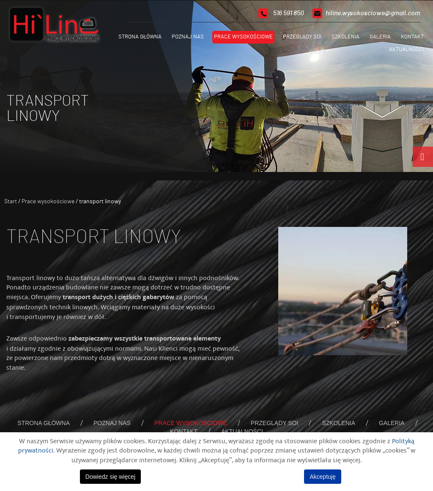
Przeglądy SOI (302, 37)
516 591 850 (288, 13)
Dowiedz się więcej (110, 476)
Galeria (380, 37)
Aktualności (406, 49)
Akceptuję (322, 476)
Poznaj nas (188, 37)
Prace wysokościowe (243, 37)
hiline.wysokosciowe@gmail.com (373, 13)
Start (10, 202)
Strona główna (140, 37)
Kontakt (412, 37)
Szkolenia (345, 37)
